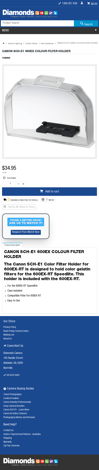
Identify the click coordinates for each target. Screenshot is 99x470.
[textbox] (37, 23)
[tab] (12, 245)
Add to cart (52, 191)
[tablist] (49, 278)
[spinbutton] (9, 183)
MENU (5, 30)
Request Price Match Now (25, 232)
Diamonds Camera (12, 353)
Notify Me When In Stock (21, 207)
